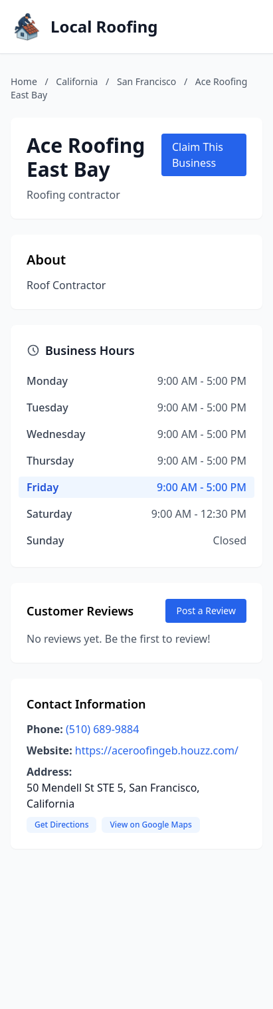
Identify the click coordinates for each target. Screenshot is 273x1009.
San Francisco (146, 81)
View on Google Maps (150, 824)
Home (24, 81)
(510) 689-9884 (102, 729)
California (77, 81)
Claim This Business (197, 155)
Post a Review (206, 610)
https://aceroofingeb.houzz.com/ (156, 750)
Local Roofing (104, 26)
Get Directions (61, 824)
